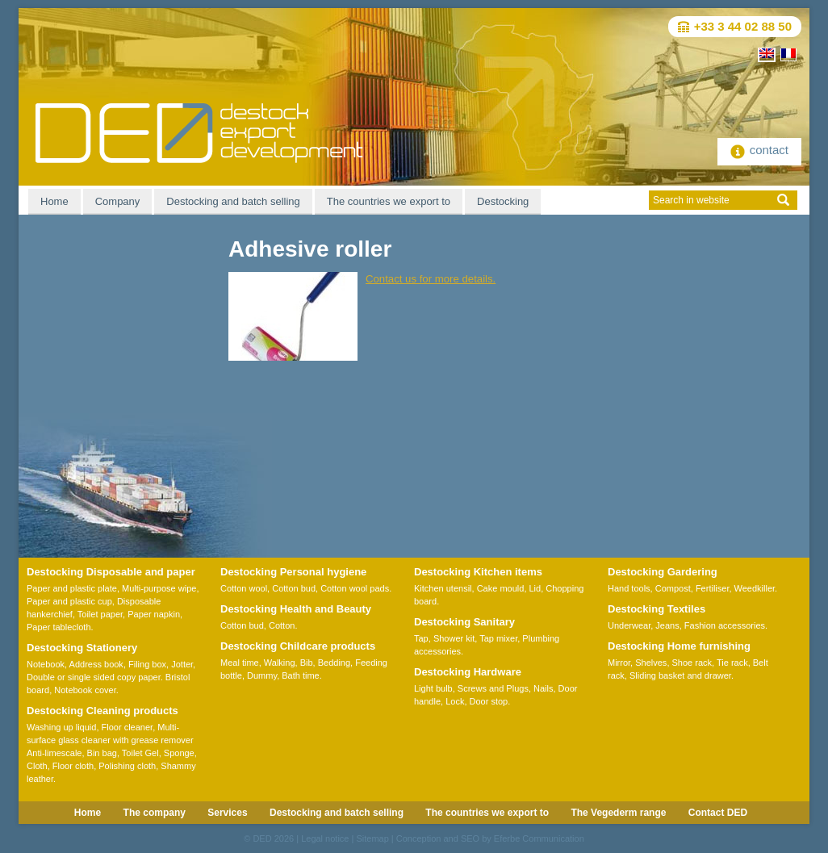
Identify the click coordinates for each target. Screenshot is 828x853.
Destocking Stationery (82, 648)
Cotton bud (294, 588)
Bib (306, 662)
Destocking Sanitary (464, 622)
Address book (96, 664)
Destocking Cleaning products (102, 711)
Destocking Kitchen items (478, 572)
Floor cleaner (127, 727)
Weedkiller (755, 588)
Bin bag (102, 753)
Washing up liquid (61, 727)
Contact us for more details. (431, 279)
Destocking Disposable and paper (111, 572)
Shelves (651, 662)
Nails (543, 688)
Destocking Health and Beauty (295, 609)
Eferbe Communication (539, 838)
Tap (421, 638)
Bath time (300, 675)
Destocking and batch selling (233, 201)
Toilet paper (100, 614)
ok (783, 200)
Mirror (619, 662)
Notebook (46, 664)
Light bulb (433, 688)
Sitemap (372, 838)
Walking (279, 662)
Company (117, 201)
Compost (673, 588)
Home (54, 201)
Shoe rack (692, 662)
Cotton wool (243, 588)
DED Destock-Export (199, 133)
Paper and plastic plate (72, 588)
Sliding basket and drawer (680, 675)
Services (227, 812)
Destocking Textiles (656, 609)
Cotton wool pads (354, 588)
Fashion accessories (724, 625)
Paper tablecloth (59, 627)
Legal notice (325, 838)
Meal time (239, 662)
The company (154, 812)
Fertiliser (713, 588)
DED (262, 838)
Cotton (282, 625)
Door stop (489, 701)
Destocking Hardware (467, 672)
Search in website (691, 200)
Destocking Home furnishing (679, 646)
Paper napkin (154, 614)
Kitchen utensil (443, 588)
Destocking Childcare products (297, 646)
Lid (535, 588)
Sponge (179, 753)
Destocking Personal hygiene (293, 572)
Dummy (262, 675)
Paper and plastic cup (69, 601)
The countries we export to (388, 201)
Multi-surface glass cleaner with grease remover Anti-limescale (110, 740)
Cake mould (501, 588)
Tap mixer (498, 638)
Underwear (629, 625)
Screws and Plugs (493, 688)
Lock (454, 701)
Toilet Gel (140, 753)
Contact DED (717, 812)
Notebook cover (84, 690)
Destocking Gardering (662, 572)
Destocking (503, 201)
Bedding (334, 662)
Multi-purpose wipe (159, 588)
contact (759, 150)
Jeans (667, 625)
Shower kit (454, 638)
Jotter (182, 664)
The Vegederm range (618, 812)
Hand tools (629, 588)
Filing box (147, 664)
